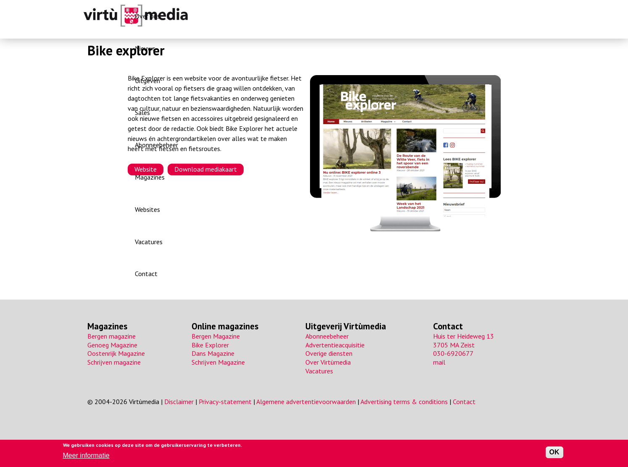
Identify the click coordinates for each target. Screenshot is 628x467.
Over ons (239, 16)
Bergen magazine (111, 336)
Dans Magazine (213, 353)
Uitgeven (305, 16)
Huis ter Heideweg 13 (463, 336)
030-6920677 (453, 353)
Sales (336, 16)
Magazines (423, 16)
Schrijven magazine (114, 362)
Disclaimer (179, 401)
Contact (534, 16)
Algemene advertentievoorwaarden (306, 401)
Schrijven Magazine (218, 362)
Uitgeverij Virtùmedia (345, 326)
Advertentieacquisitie (335, 345)
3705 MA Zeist (454, 345)
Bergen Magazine (216, 336)
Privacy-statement (225, 401)
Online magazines (225, 326)
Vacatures (498, 16)
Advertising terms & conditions (404, 401)
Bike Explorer (210, 345)
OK (554, 452)
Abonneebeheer (376, 16)
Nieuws (272, 16)
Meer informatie (86, 455)
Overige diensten (328, 353)
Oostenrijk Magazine (116, 353)
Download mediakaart (205, 169)
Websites (461, 16)
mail (439, 362)
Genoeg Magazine (112, 345)
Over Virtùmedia (328, 362)
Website (145, 169)
